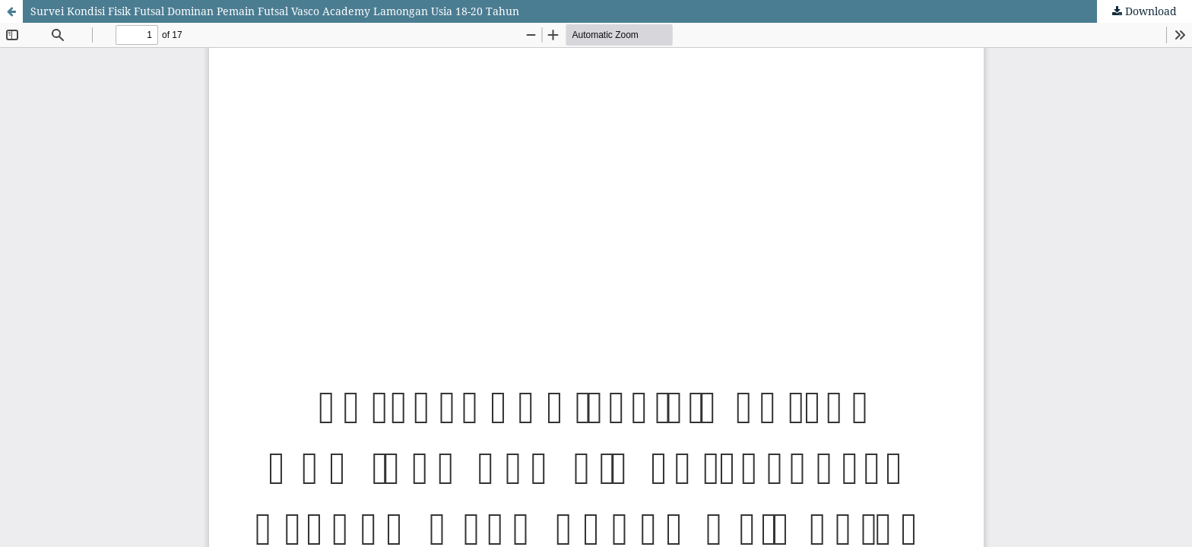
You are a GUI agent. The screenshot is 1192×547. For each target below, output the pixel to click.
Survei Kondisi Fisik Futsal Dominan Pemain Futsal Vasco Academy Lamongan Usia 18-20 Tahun (274, 11)
